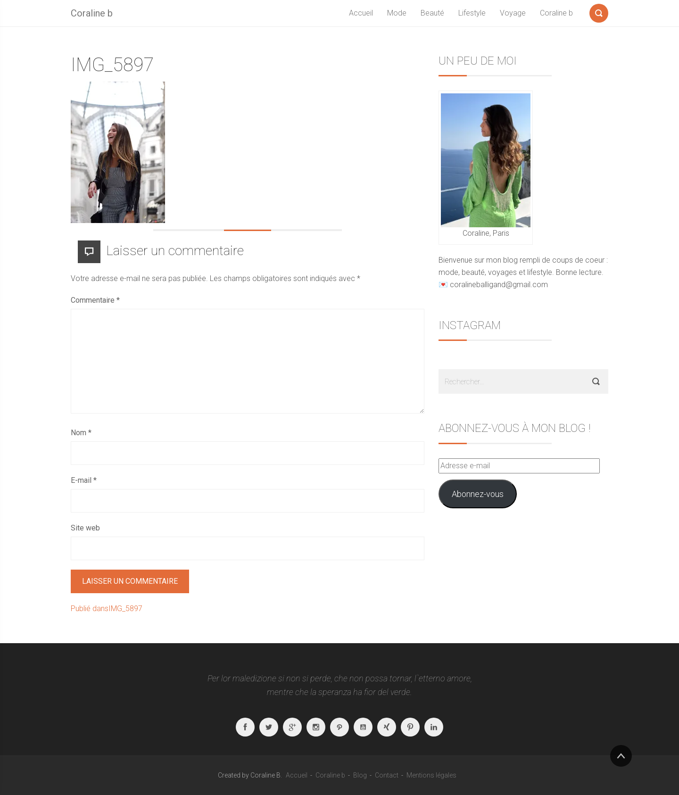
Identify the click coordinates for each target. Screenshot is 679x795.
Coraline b (92, 13)
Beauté (432, 12)
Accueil (361, 12)
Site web (85, 527)
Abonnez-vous (478, 494)
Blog (360, 775)
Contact (386, 775)
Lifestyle (472, 12)
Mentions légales (431, 775)
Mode (396, 12)
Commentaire (95, 300)
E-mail (84, 480)
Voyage (513, 12)
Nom (81, 432)
